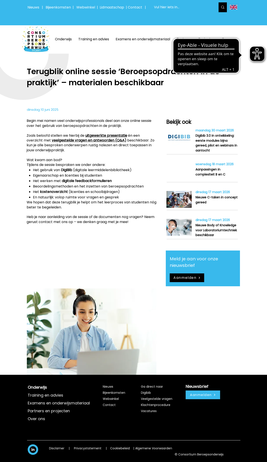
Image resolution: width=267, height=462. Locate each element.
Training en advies (45, 395)
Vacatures (149, 411)
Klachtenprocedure (155, 405)
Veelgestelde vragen (156, 399)
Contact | (137, 7)
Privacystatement (87, 448)
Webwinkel (86, 7)
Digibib (146, 392)
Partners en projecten (49, 411)
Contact (109, 405)
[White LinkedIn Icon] (33, 449)
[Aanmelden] (187, 277)
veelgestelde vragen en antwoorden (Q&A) (89, 140)
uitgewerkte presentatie (106, 135)
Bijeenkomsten (59, 7)
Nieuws (33, 7)
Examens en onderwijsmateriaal (59, 403)
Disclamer (56, 448)
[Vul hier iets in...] (181, 7)
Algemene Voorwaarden (153, 448)
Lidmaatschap (112, 7)
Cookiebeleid (120, 448)
